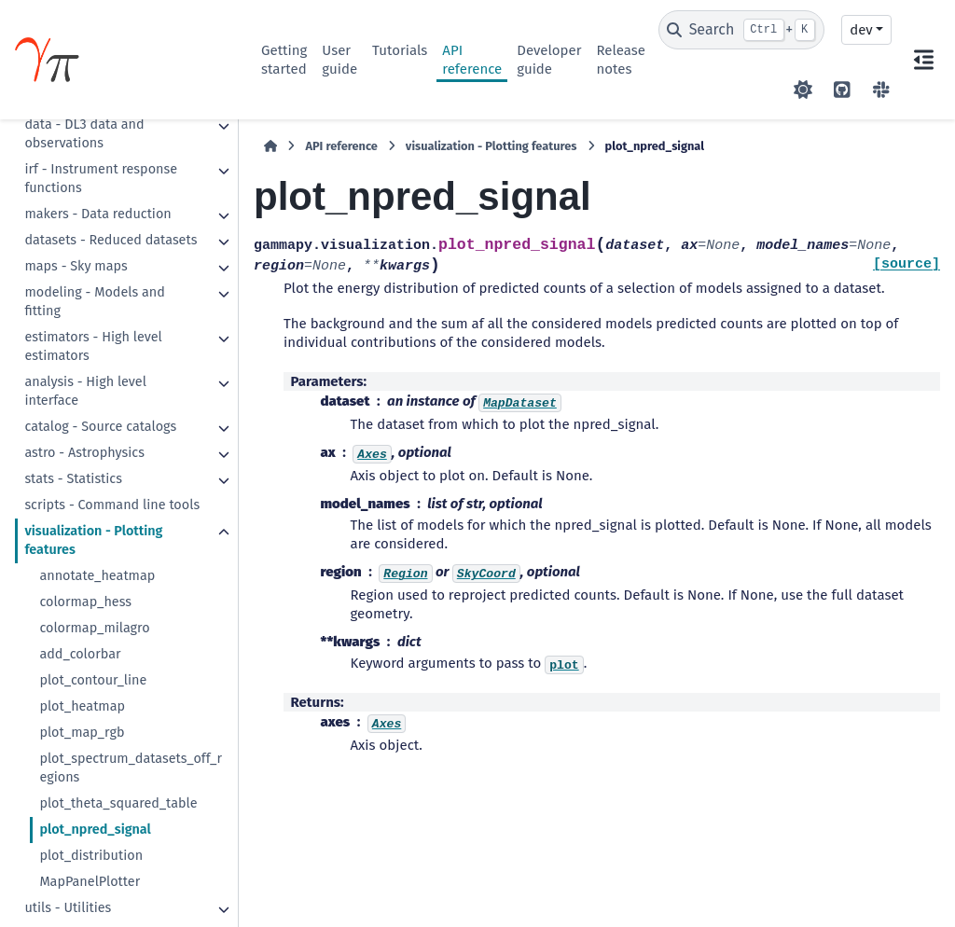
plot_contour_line (92, 680)
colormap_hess (85, 602)
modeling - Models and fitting (94, 301)
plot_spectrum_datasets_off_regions (130, 768)
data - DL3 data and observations (84, 134)
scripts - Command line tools (112, 505)
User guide (339, 59)
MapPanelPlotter (89, 882)
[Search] (741, 29)
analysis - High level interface (85, 391)
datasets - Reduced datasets (110, 240)
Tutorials (399, 50)
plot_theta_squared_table (118, 803)
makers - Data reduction (97, 214)
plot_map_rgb (81, 732)
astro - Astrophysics (84, 453)
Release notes (620, 59)
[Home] (270, 146)
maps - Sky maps (75, 266)
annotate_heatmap (97, 576)
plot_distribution (91, 856)
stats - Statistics (73, 479)
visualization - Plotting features (93, 540)
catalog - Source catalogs (100, 427)
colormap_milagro (94, 628)
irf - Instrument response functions (100, 178)
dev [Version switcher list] (861, 29)
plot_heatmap (82, 706)
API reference (472, 59)
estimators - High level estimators (92, 346)
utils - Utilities (67, 908)
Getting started (284, 59)
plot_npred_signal (94, 829)
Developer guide (549, 59)
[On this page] (923, 60)
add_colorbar (79, 654)
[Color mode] (803, 89)
